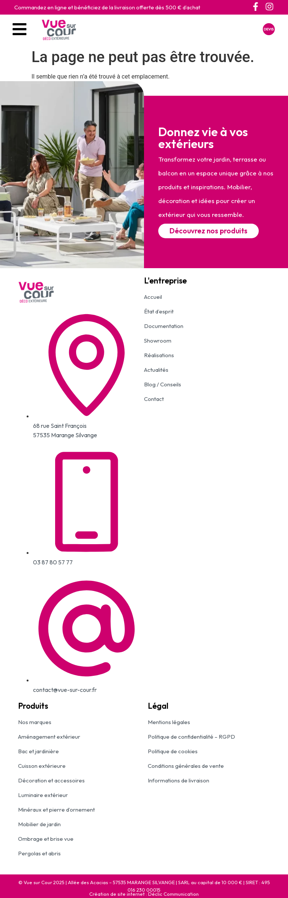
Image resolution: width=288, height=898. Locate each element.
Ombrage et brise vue (46, 838)
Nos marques (34, 722)
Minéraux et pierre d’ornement (56, 809)
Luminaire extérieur (43, 795)
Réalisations (159, 355)
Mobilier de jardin (39, 824)
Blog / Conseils (162, 384)
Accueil (153, 296)
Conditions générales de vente (186, 765)
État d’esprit (159, 311)
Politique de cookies (173, 751)
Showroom (157, 340)
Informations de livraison (178, 780)
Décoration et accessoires (51, 780)
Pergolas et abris (39, 853)
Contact (154, 398)
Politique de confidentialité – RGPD (191, 736)
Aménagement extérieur (49, 736)
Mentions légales (169, 722)
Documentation (163, 326)
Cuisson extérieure (42, 765)
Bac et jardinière (38, 751)
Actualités (156, 369)
